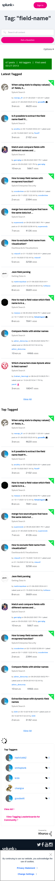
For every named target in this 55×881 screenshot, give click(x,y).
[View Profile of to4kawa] (46, 286)
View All (27, 399)
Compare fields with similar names (30, 331)
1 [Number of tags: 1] (49, 768)
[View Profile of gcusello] (41, 102)
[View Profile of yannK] (14, 384)
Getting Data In (19, 276)
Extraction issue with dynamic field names (30, 700)
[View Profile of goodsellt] (20, 798)
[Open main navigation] (51, 5)
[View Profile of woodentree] (19, 191)
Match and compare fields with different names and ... (28, 148)
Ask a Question (27, 40)
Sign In (40, 5)
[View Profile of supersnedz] (18, 222)
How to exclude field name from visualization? (28, 242)
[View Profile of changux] (19, 788)
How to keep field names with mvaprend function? (27, 180)
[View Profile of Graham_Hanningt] (21, 376)
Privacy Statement (26, 868)
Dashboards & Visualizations (25, 248)
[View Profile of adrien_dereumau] (21, 341)
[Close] (50, 854)
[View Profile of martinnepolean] (20, 281)
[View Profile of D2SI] (16, 712)
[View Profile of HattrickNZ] (21, 757)
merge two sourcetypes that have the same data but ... (30, 211)
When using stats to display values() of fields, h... (31, 86)
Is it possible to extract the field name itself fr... (28, 117)
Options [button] (47, 49)
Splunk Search (18, 92)
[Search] (27, 32)
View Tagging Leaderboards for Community (22, 818)
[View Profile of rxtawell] (17, 253)
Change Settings (26, 874)
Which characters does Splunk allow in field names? (31, 364)
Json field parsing (21, 271)
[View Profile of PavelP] (36, 133)
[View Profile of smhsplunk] (20, 767)
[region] (27, 865)
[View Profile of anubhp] (17, 129)
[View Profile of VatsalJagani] (39, 317)
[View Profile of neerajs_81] (18, 98)
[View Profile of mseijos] (17, 313)
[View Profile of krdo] (17, 778)
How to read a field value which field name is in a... (31, 301)
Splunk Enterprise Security (24, 185)
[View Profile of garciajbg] (17, 160)
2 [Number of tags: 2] (49, 757)
